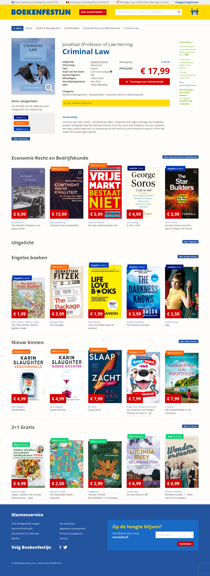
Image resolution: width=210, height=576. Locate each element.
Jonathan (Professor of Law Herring (97, 44)
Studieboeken (71, 28)
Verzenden (185, 543)
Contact (64, 538)
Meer (180, 157)
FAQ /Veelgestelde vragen (25, 523)
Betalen (15, 538)
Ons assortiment (93, 12)
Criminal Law (131, 28)
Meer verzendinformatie (187, 84)
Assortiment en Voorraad (25, 533)
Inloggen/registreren (187, 2)
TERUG (17, 28)
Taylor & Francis (99, 61)
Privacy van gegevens (71, 533)
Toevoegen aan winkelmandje (146, 81)
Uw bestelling (67, 523)
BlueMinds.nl (56, 563)
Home (29, 28)
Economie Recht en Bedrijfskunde (101, 28)
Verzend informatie (22, 528)
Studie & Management (48, 28)
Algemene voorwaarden (73, 528)
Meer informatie (21, 139)
